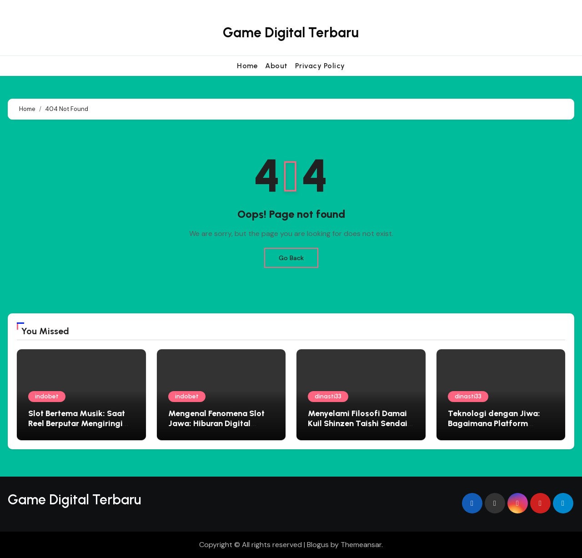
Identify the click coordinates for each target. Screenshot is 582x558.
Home (247, 65)
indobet (47, 396)
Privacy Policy (320, 65)
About (276, 65)
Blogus (318, 544)
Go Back (291, 258)
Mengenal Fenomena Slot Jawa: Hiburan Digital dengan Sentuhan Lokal (216, 423)
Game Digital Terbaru (291, 32)
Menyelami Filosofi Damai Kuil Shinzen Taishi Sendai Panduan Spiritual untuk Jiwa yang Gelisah (357, 428)
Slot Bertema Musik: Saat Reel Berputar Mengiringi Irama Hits (76, 423)
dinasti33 (328, 396)
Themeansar (361, 544)
